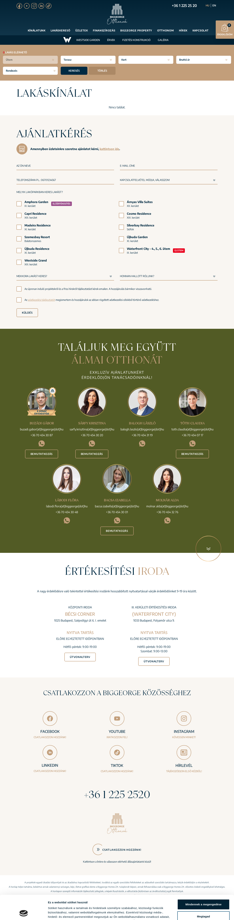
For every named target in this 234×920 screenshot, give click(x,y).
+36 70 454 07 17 (192, 435)
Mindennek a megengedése (203, 881)
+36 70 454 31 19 (142, 435)
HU (207, 5)
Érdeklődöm (225, 29)
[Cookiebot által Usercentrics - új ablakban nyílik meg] (24, 913)
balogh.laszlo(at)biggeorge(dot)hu (142, 429)
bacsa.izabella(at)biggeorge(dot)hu (117, 506)
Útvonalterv (80, 656)
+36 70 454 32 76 (167, 512)
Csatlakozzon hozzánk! (121, 849)
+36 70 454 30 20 (92, 435)
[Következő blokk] (208, 548)
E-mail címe (127, 165)
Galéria (163, 39)
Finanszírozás (104, 30)
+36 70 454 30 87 (42, 435)
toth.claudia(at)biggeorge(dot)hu (192, 429)
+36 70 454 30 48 (67, 512)
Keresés (74, 70)
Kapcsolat (200, 30)
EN (214, 5)
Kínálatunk (37, 30)
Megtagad (203, 893)
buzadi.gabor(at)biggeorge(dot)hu (41, 429)
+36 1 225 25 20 (184, 5)
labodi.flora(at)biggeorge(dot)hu (67, 506)
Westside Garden (88, 39)
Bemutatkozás (42, 453)
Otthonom (165, 30)
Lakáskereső (60, 30)
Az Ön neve (23, 165)
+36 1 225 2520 (117, 794)
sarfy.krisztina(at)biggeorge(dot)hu (92, 429)
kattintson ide (109, 149)
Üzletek (81, 30)
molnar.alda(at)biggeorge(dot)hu (167, 506)
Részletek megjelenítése (64, 912)
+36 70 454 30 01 (117, 512)
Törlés (102, 70)
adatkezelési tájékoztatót (41, 299)
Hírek (183, 30)
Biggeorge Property (136, 30)
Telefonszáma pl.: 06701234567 (36, 179)
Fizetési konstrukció (136, 39)
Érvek (111, 39)
